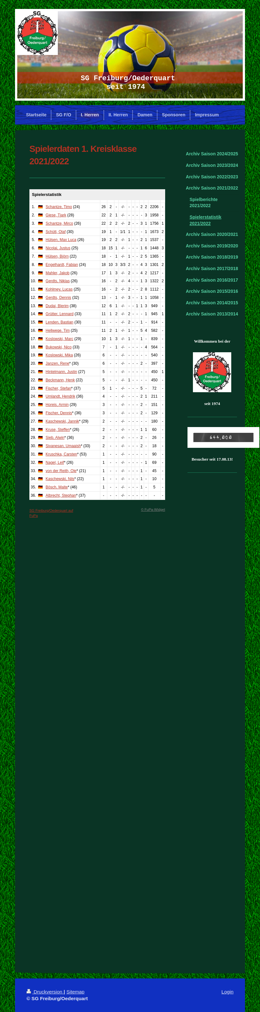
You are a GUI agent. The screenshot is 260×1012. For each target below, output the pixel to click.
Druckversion (45, 991)
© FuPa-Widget (153, 509)
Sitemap (75, 991)
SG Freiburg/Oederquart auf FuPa (51, 513)
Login (227, 991)
